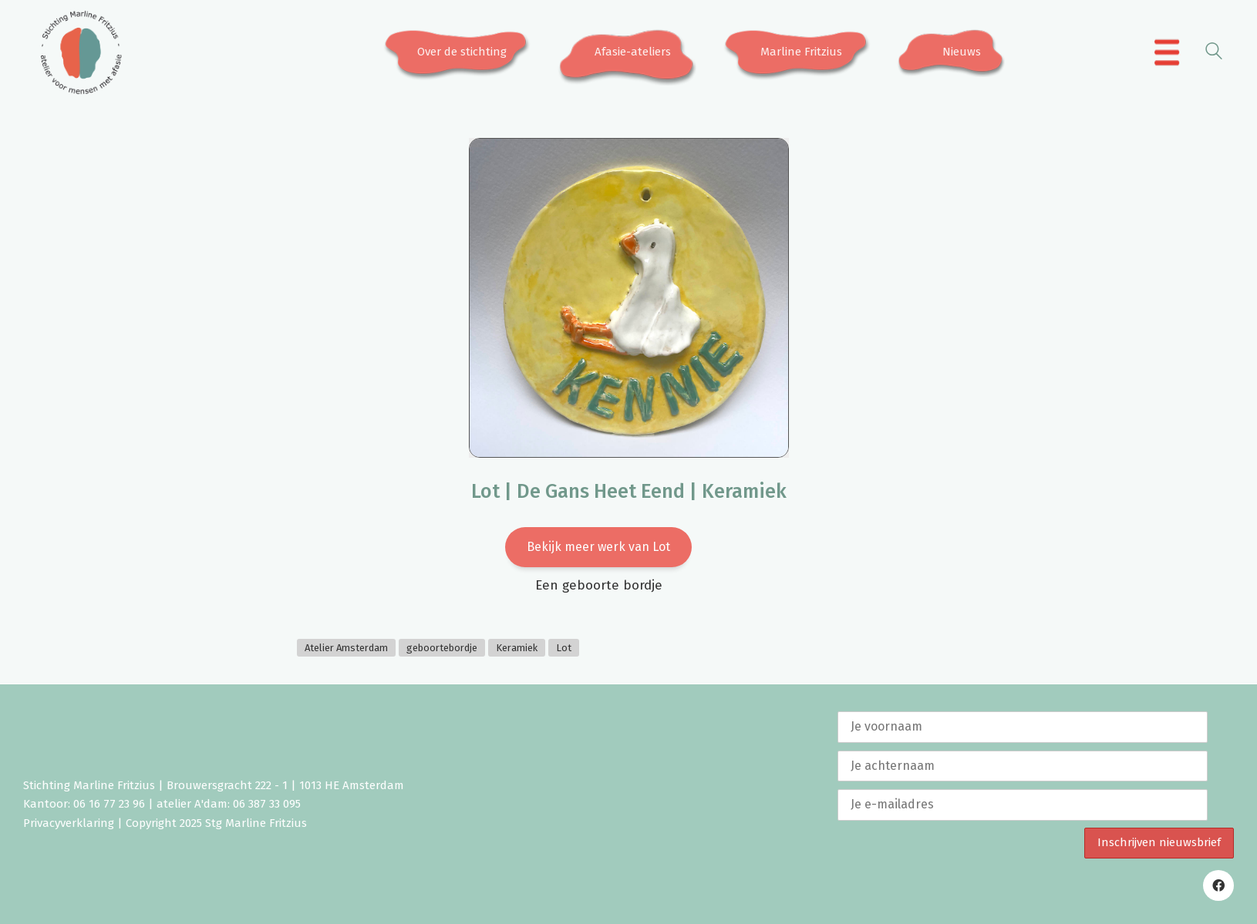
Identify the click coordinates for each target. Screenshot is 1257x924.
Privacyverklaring (68, 823)
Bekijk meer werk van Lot (598, 546)
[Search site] (1213, 53)
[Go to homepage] (81, 52)
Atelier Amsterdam (346, 648)
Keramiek (517, 648)
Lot (563, 648)
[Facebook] (1218, 885)
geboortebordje (441, 648)
